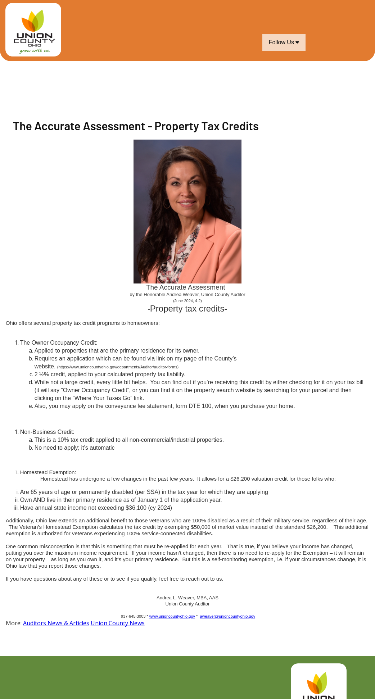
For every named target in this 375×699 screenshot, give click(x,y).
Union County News (118, 623)
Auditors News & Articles (56, 623)
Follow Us (284, 42)
